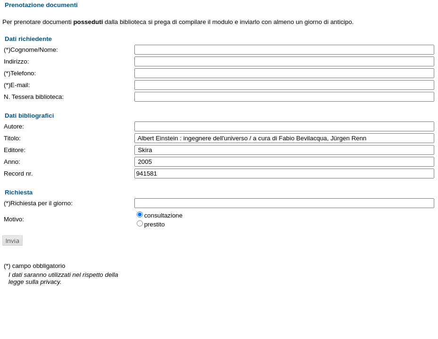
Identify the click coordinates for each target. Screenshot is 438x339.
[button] (12, 240)
